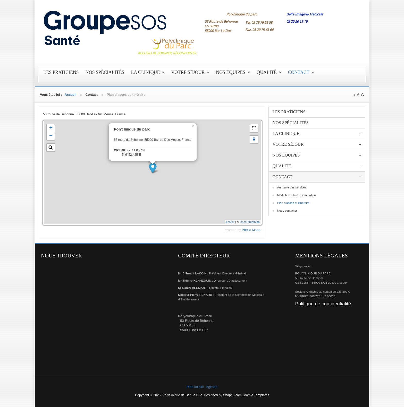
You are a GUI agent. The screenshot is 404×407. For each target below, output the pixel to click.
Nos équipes (230, 72)
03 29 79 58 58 (261, 22)
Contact (298, 72)
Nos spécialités (105, 72)
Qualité (267, 72)
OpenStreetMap (250, 221)
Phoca (246, 230)
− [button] (51, 136)
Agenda (211, 387)
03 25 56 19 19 (296, 21)
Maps (256, 230)
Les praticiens (61, 72)
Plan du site (195, 387)
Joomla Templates (255, 395)
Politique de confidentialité (323, 303)
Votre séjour (188, 72)
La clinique (145, 72)
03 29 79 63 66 (262, 29)
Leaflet (230, 221)
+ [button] (51, 128)
